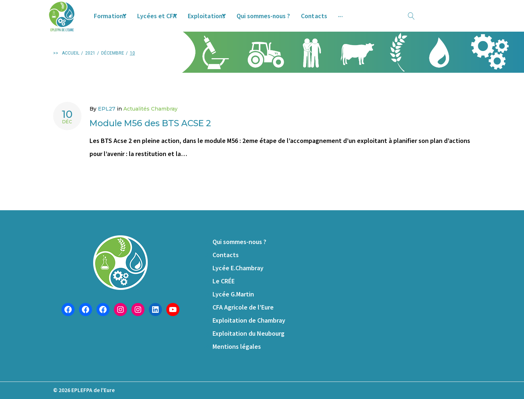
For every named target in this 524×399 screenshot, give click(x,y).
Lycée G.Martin (233, 294)
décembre (112, 65)
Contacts (348, 21)
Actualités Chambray (150, 121)
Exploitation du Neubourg (249, 333)
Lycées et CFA (174, 21)
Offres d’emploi (395, 21)
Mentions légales (237, 346)
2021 (90, 65)
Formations (121, 21)
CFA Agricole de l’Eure (243, 307)
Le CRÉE (224, 281)
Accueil (70, 65)
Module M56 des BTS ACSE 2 (168, 135)
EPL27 (106, 121)
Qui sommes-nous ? (295, 21)
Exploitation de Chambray (249, 320)
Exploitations (230, 21)
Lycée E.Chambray (238, 268)
